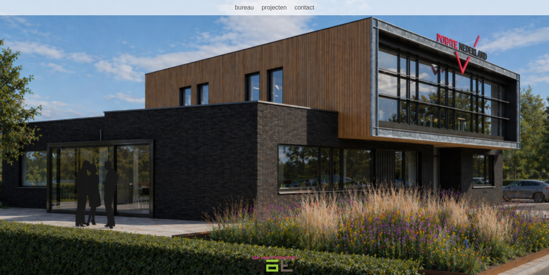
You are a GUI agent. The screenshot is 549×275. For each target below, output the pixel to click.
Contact (304, 7)
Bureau (244, 7)
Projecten (274, 7)
